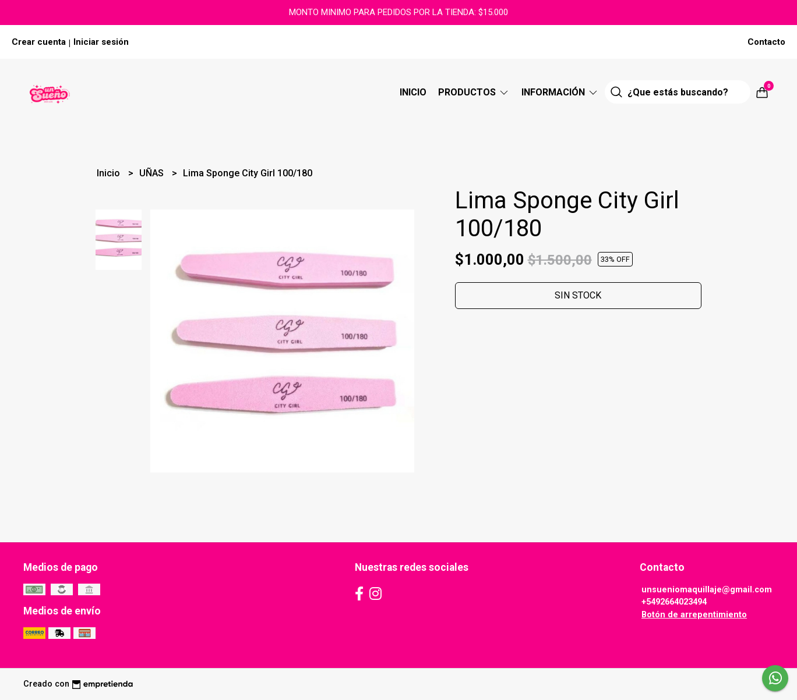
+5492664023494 (674, 602)
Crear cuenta (39, 42)
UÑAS (152, 173)
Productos (474, 92)
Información (560, 92)
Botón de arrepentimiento (694, 615)
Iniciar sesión (101, 42)
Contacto (766, 42)
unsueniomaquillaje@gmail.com (706, 590)
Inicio (413, 92)
